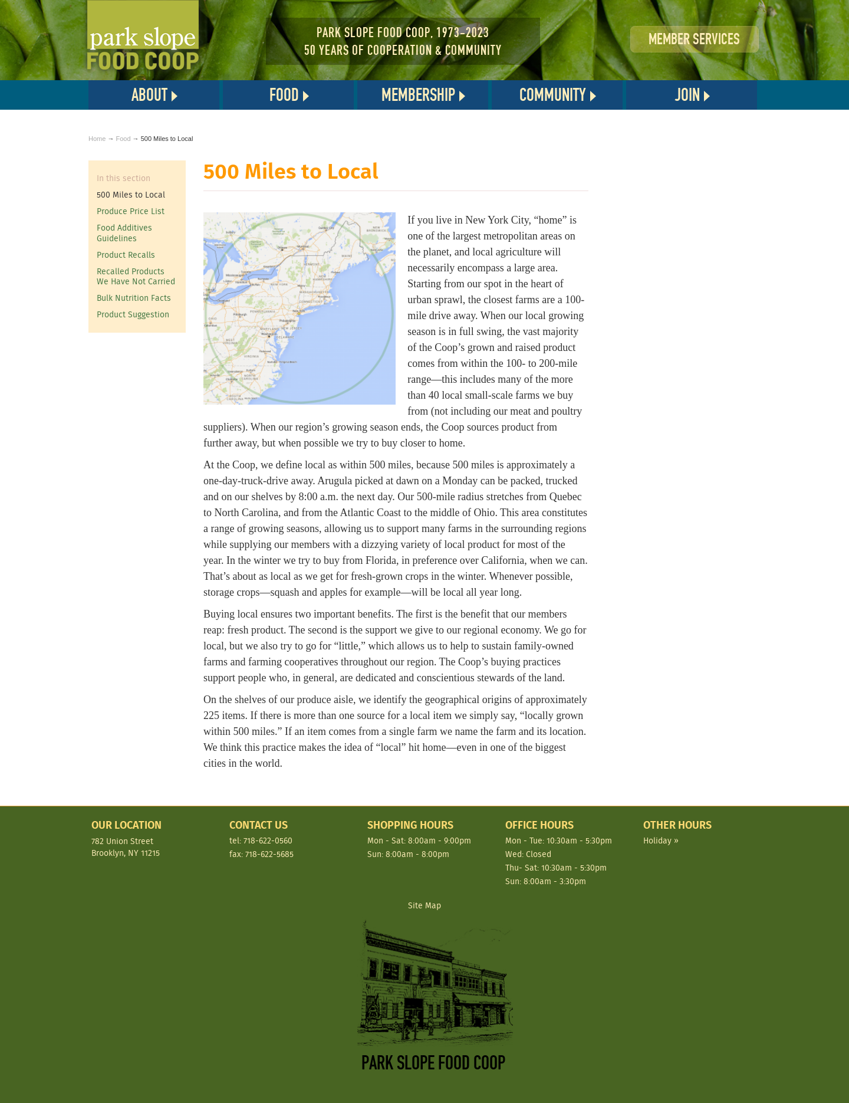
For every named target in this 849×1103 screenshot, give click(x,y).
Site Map (424, 905)
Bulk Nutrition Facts (134, 298)
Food (123, 138)
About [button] (149, 95)
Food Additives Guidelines (124, 233)
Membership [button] (418, 95)
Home (97, 138)
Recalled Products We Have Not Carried (136, 276)
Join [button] (687, 95)
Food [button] (284, 95)
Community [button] (552, 95)
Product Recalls (126, 255)
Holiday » (661, 840)
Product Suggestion (133, 314)
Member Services (694, 39)
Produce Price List (130, 211)
